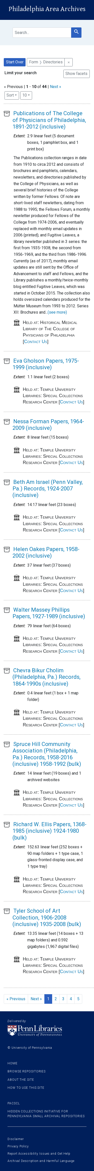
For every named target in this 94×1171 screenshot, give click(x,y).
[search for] (42, 32)
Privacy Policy (18, 1146)
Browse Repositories (27, 1071)
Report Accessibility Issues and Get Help (39, 1153)
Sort (10, 95)
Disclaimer (16, 1139)
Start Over (15, 62)
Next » (55, 86)
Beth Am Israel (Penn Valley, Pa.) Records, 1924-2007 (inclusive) (48, 488)
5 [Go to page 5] (78, 998)
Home (13, 1063)
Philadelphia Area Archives (47, 9)
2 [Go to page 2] (56, 998)
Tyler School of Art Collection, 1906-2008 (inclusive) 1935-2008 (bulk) (47, 917)
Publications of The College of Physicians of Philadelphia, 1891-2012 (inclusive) (49, 120)
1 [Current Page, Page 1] (48, 998)
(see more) (57, 312)
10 (27, 95)
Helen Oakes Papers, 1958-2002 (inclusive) (46, 552)
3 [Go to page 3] (63, 998)
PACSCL (14, 1103)
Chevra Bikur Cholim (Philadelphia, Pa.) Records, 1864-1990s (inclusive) (46, 677)
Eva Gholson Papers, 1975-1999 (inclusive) (46, 364)
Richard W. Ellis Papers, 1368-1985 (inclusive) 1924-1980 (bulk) (49, 831)
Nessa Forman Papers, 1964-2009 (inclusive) (48, 424)
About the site (21, 1079)
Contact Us (35, 341)
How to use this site (26, 1088)
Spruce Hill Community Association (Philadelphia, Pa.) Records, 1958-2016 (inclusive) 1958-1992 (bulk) (47, 754)
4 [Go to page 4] (71, 998)
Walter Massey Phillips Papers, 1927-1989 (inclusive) (49, 613)
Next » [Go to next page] (36, 998)
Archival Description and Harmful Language (41, 1161)
